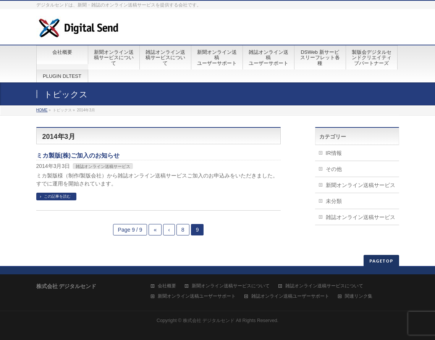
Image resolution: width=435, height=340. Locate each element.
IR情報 (334, 153)
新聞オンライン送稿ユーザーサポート (197, 296)
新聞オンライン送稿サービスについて (231, 286)
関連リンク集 (358, 296)
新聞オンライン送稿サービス (360, 185)
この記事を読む (57, 196)
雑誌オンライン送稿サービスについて (324, 286)
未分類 (334, 201)
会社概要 (167, 286)
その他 (334, 169)
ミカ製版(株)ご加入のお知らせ (78, 155)
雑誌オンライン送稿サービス (103, 166)
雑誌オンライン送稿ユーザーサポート (290, 296)
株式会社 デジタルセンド (208, 320)
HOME (42, 110)
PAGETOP (381, 260)
